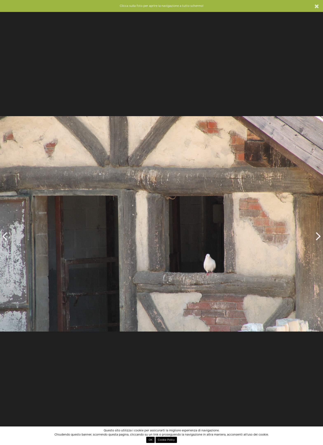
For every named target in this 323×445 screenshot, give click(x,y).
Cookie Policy (166, 440)
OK (150, 440)
